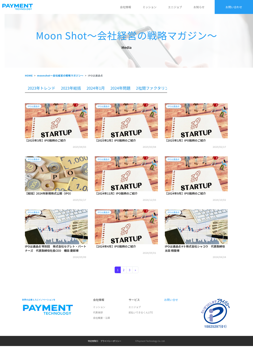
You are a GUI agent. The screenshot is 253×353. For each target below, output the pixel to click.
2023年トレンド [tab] (41, 88)
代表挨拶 (98, 312)
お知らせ (199, 7)
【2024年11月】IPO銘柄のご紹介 (116, 193)
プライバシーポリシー (110, 340)
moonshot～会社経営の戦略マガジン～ (60, 75)
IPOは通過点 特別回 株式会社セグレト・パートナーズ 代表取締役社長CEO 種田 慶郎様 (55, 248)
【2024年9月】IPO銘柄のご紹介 (185, 193)
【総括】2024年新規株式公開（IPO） (49, 193)
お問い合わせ (233, 7)
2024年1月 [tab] (96, 88)
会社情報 (125, 7)
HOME (29, 75)
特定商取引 (93, 340)
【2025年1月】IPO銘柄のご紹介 (185, 140)
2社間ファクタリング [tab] (154, 88)
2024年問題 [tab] (120, 88)
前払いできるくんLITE (141, 312)
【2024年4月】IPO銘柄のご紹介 (115, 246)
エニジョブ (175, 7)
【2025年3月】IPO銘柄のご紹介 (45, 140)
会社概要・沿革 (101, 318)
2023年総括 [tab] (71, 88)
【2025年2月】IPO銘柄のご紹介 (115, 140)
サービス (134, 300)
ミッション (149, 7)
